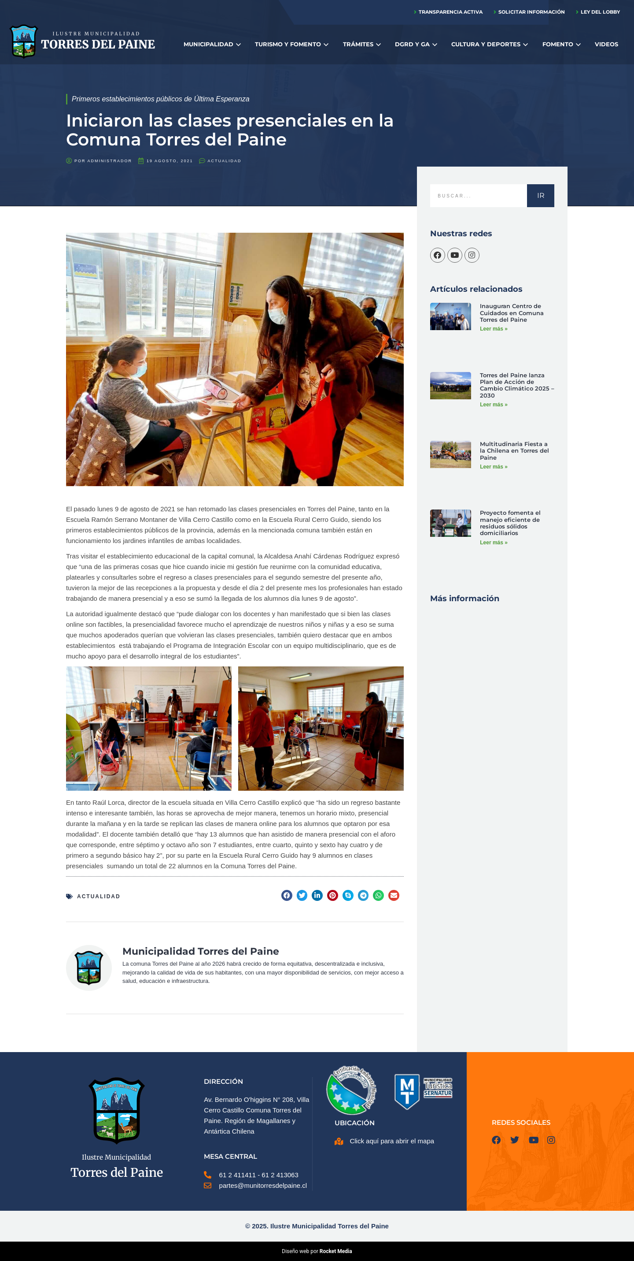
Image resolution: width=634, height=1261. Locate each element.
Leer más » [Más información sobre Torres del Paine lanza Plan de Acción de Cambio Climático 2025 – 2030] (494, 403)
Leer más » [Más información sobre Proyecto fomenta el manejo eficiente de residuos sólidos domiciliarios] (494, 540)
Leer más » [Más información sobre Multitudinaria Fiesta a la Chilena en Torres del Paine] (494, 465)
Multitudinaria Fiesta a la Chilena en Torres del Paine (514, 450)
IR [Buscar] (541, 195)
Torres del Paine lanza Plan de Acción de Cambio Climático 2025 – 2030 (517, 385)
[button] (286, 895)
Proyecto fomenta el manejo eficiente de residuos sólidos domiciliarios (510, 522)
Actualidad (224, 161)
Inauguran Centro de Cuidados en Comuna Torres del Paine (512, 312)
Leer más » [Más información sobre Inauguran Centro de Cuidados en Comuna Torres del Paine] (494, 327)
